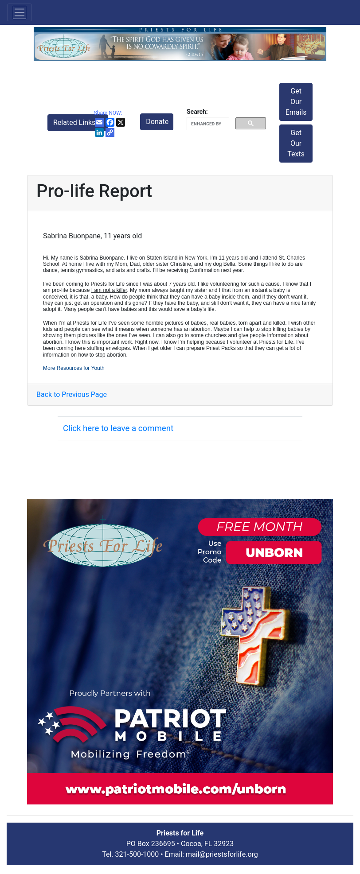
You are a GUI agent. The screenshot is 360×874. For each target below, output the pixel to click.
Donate (157, 121)
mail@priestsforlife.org (222, 854)
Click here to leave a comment (118, 428)
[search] (207, 124)
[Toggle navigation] (19, 12)
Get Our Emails (296, 102)
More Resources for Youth (74, 368)
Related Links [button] (75, 122)
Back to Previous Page (71, 394)
